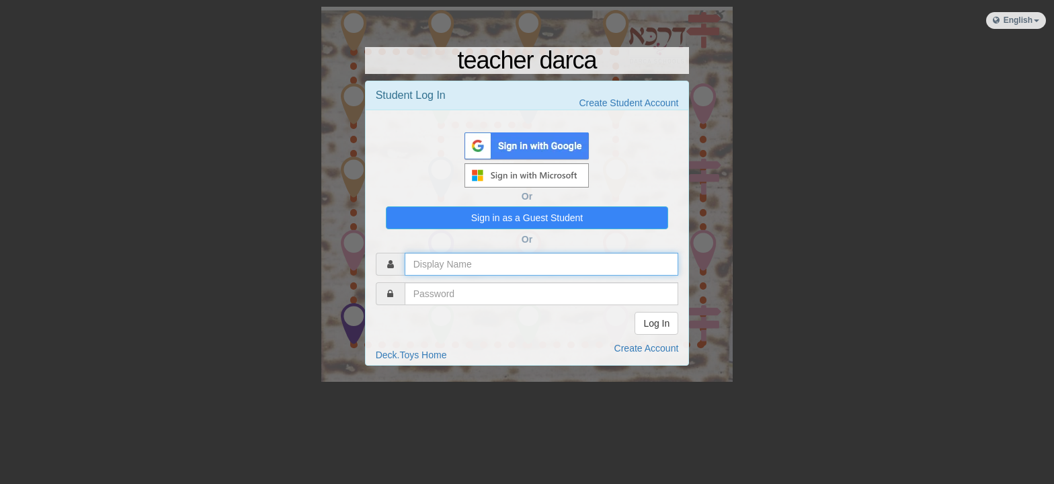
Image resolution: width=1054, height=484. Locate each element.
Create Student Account (628, 102)
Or (527, 196)
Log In (656, 323)
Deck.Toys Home (411, 355)
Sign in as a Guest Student (527, 217)
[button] (1016, 20)
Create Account (646, 348)
